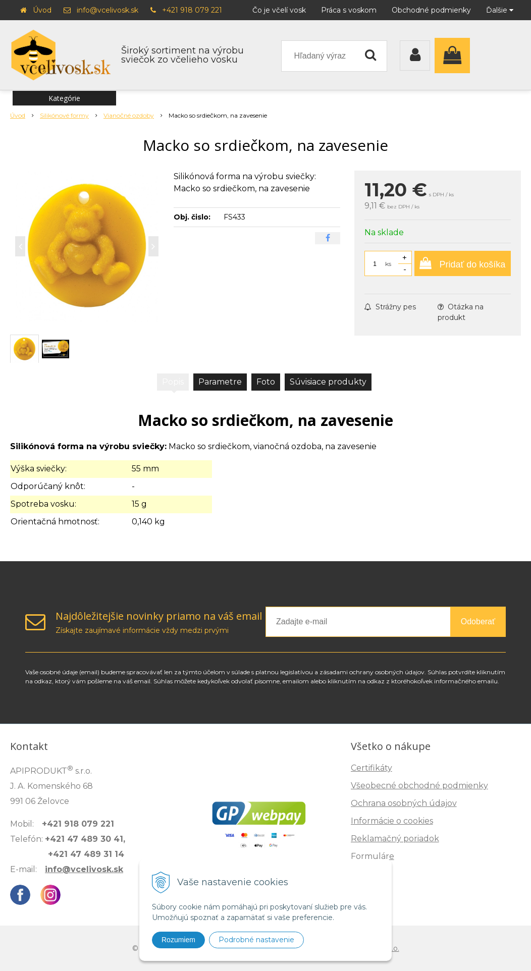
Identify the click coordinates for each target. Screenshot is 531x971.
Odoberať (478, 621)
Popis (173, 382)
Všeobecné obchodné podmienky (419, 785)
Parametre (220, 382)
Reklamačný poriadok (395, 838)
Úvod (42, 10)
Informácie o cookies (392, 821)
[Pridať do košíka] (462, 263)
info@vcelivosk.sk (107, 10)
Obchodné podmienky (431, 10)
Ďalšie (499, 10)
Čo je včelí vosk (279, 10)
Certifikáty (371, 768)
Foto (265, 382)
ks (388, 263)
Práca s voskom (349, 10)
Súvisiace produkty (328, 382)
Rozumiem (178, 940)
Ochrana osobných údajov (404, 803)
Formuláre (372, 856)
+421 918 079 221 (192, 10)
